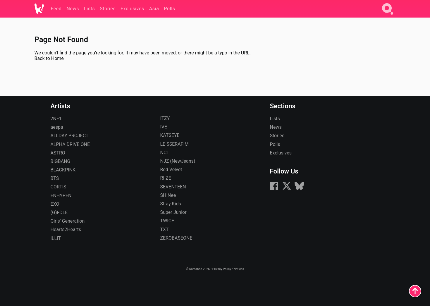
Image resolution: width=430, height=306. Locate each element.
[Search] (387, 15)
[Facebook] (274, 189)
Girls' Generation (68, 221)
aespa (57, 127)
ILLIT (56, 238)
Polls (275, 144)
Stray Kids (170, 204)
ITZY (165, 118)
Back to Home (49, 58)
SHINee (168, 195)
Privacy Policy (221, 269)
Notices (238, 269)
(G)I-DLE (59, 212)
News (276, 127)
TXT (164, 229)
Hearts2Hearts (66, 229)
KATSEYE (170, 135)
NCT (164, 152)
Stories (277, 135)
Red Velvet (171, 169)
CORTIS (58, 187)
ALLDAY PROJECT (70, 135)
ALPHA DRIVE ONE (70, 144)
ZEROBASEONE (176, 238)
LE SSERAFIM (174, 144)
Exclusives (281, 153)
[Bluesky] (299, 189)
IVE (163, 127)
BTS (55, 178)
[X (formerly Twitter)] (286, 189)
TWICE (167, 221)
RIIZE (165, 178)
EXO (55, 204)
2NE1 (56, 118)
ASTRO (58, 153)
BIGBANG (60, 161)
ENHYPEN (61, 195)
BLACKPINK (63, 170)
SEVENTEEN (173, 187)
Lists (275, 118)
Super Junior (173, 212)
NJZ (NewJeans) (177, 161)
